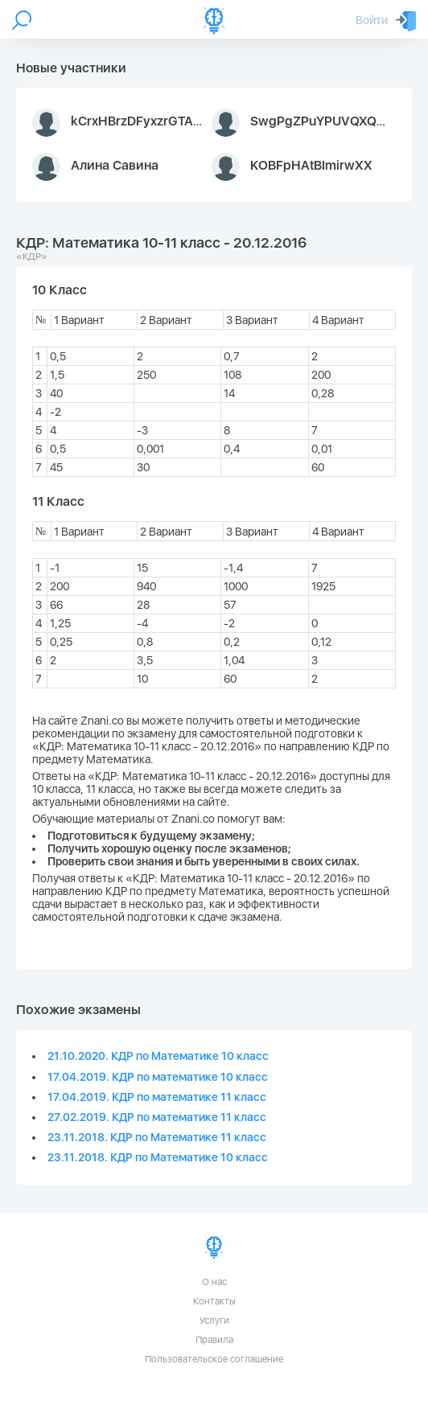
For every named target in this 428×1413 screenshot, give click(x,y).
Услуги (214, 1320)
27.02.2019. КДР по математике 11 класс (156, 1117)
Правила (214, 1339)
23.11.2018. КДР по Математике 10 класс (157, 1157)
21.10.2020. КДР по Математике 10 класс (158, 1055)
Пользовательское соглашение (214, 1359)
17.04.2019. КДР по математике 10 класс (157, 1076)
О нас (214, 1282)
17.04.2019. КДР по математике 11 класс (156, 1097)
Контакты (214, 1301)
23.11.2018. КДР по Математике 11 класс (156, 1137)
